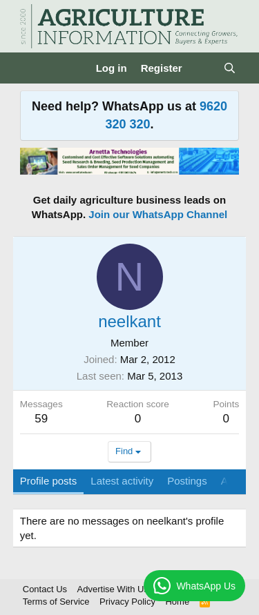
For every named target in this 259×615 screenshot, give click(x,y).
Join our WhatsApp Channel (157, 214)
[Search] (229, 68)
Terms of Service (56, 601)
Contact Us (45, 589)
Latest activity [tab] (121, 481)
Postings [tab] (187, 481)
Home (177, 601)
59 (41, 418)
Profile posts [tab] (48, 481)
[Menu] (32, 68)
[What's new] (202, 68)
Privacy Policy (127, 601)
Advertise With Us (112, 589)
